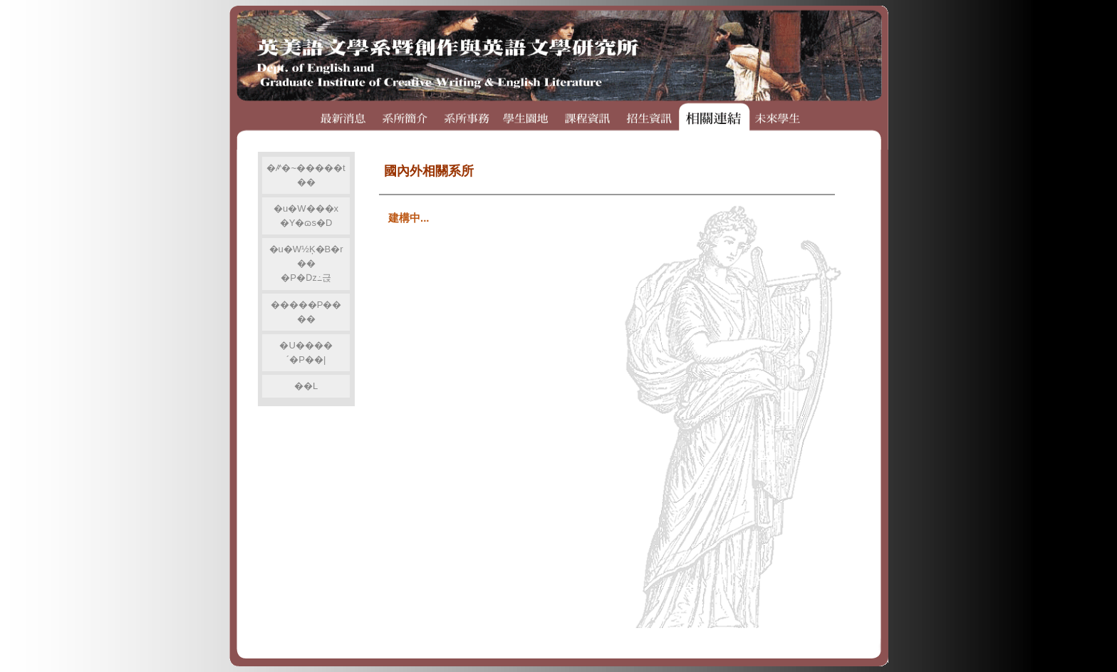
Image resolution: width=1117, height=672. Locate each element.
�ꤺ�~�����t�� (305, 174)
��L (306, 386)
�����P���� (306, 311)
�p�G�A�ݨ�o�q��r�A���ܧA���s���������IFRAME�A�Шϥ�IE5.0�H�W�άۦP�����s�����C (604, 391)
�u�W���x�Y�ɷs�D (306, 215)
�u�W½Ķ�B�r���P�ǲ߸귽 (306, 263)
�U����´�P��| (305, 352)
